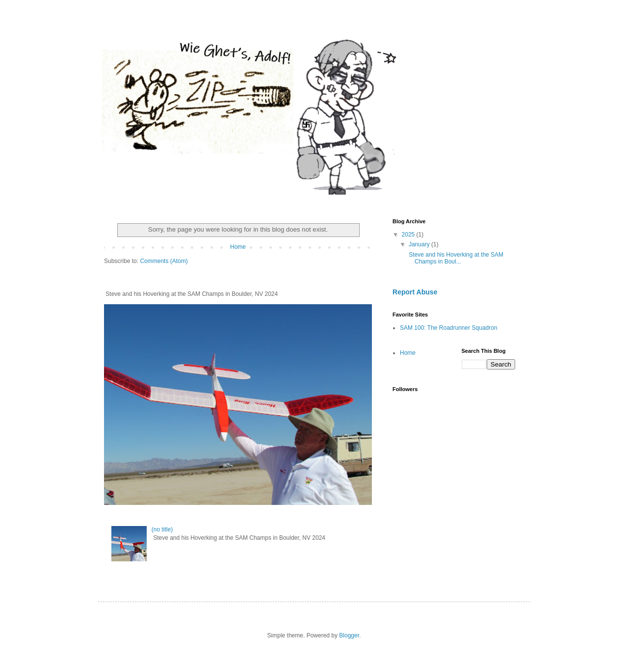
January (420, 244)
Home (238, 246)
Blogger (349, 635)
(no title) (162, 529)
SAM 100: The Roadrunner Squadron (448, 327)
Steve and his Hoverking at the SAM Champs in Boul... (455, 258)
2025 (409, 234)
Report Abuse (414, 292)
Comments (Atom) (163, 261)
